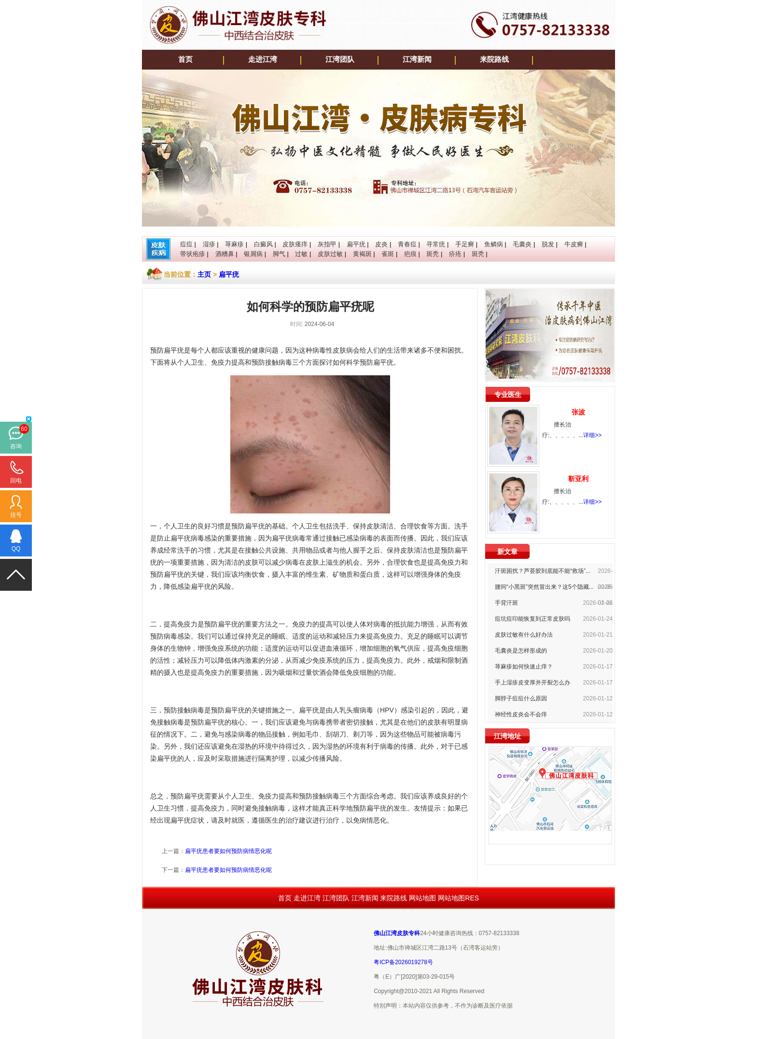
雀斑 (387, 253)
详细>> (592, 435)
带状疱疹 (192, 253)
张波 (578, 412)
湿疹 (209, 244)
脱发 (548, 244)
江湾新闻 (417, 59)
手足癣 (464, 244)
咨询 (16, 446)
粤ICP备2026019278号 (403, 962)
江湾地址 (507, 736)
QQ (16, 548)
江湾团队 (339, 59)
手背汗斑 (506, 602)
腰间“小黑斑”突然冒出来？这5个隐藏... (544, 587)
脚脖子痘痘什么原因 (521, 698)
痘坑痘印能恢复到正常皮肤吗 (532, 618)
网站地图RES (458, 898)
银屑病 (253, 253)
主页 (204, 274)
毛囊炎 (522, 244)
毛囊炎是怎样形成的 (521, 650)
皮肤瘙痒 (295, 244)
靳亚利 (578, 479)
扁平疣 (356, 244)
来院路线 (494, 59)
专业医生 (507, 395)
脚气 (279, 253)
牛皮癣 (573, 244)
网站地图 (422, 898)
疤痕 (410, 253)
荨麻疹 (234, 244)
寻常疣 (435, 244)
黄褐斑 (362, 253)
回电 (16, 480)
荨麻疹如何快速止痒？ (524, 666)
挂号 (16, 515)
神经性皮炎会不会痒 (521, 714)
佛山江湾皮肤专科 (397, 933)
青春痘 (407, 244)
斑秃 (432, 253)
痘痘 (186, 244)
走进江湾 (262, 59)
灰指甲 (327, 244)
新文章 (507, 551)
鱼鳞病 (493, 244)
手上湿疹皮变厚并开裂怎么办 (532, 682)
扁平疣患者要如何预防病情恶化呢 (228, 851)
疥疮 (455, 253)
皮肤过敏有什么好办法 (524, 634)
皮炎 (381, 244)
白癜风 (263, 244)
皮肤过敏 (330, 253)
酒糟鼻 (224, 253)
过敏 (301, 253)
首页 (185, 59)
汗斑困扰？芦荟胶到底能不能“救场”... (542, 571)
